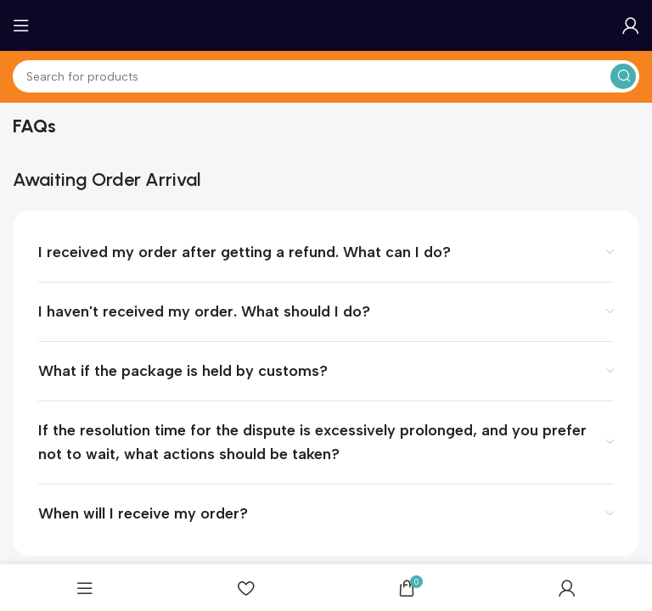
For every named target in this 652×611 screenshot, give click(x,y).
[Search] (326, 76)
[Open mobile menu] (21, 25)
